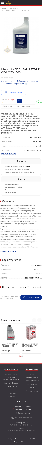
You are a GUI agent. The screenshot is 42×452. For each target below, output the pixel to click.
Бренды (32, 388)
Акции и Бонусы (32, 377)
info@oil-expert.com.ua (23, 418)
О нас (32, 374)
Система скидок (32, 391)
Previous (34, 320)
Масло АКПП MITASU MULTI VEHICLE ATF (30, 345)
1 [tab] (20, 356)
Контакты (11, 397)
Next (39, 320)
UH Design (24, 442)
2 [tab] (22, 356)
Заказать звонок (24, 413)
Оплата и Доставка (32, 381)
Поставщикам (11, 393)
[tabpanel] (21, 35)
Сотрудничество (11, 386)
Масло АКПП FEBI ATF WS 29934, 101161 (10, 345)
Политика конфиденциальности (11, 378)
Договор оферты (11, 374)
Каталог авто (32, 384)
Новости (11, 390)
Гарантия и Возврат (11, 383)
